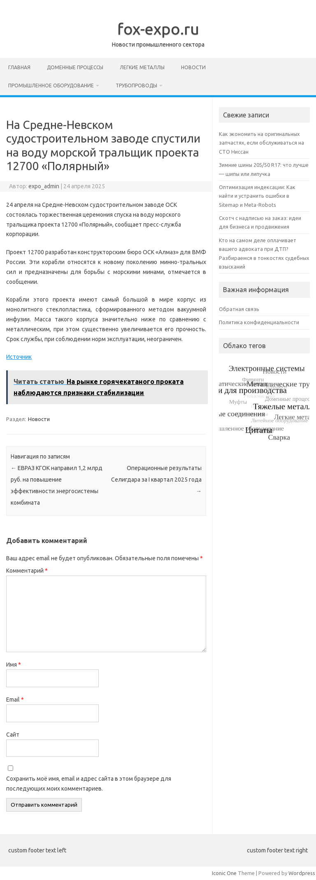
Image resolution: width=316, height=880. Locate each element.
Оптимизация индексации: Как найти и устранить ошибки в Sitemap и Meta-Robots (257, 196)
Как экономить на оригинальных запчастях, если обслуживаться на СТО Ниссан (261, 142)
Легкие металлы (142, 67)
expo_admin (43, 186)
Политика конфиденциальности (259, 322)
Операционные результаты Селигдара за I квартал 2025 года (156, 479)
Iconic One (224, 873)
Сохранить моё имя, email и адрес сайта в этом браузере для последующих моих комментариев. (88, 783)
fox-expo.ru (158, 28)
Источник (19, 356)
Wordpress (301, 873)
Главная (19, 67)
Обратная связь (239, 309)
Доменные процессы (75, 67)
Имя (13, 664)
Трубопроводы (136, 85)
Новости (193, 67)
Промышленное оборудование (51, 85)
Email (15, 699)
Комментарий (27, 570)
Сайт (12, 734)
